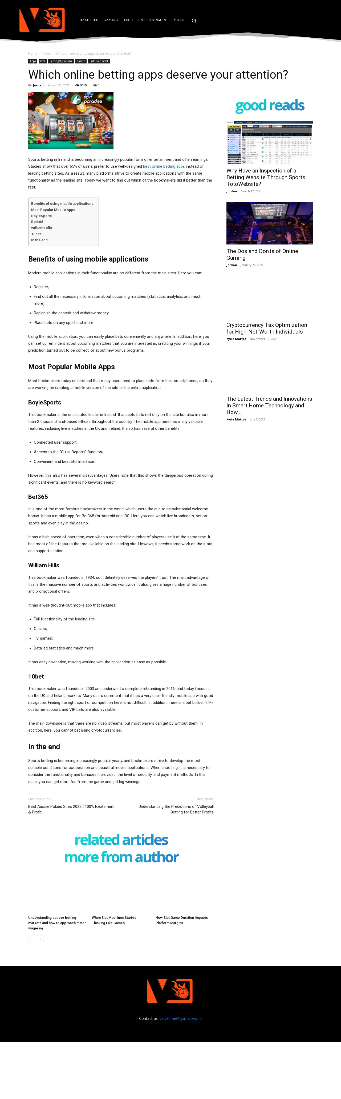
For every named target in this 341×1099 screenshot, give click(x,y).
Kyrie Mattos (236, 339)
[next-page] (40, 939)
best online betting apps (164, 166)
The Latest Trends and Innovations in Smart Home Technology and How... (269, 405)
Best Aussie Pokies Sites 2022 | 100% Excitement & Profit (71, 809)
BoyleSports (41, 216)
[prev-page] (31, 939)
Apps (47, 53)
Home (33, 53)
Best (42, 61)
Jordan (38, 85)
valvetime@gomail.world (181, 1018)
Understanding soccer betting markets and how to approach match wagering (57, 923)
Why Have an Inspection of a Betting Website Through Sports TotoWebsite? (265, 177)
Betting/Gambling (61, 61)
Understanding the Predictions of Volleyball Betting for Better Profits (176, 809)
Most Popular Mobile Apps (53, 209)
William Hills (41, 228)
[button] (194, 20)
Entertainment (99, 61)
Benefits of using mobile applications (62, 203)
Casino (81, 61)
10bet (36, 234)
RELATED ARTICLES (121, 840)
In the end (39, 240)
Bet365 (37, 221)
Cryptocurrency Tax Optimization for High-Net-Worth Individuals (266, 328)
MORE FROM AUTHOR (121, 858)
